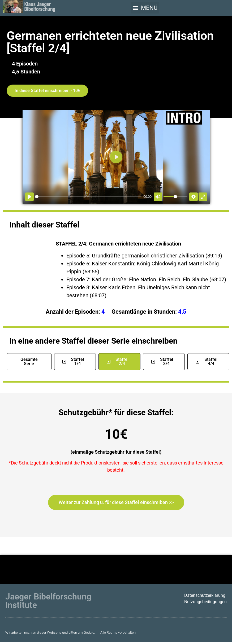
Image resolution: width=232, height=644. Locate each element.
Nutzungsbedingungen (205, 601)
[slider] (88, 196)
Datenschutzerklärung (204, 595)
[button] (145, 8)
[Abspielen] (29, 196)
